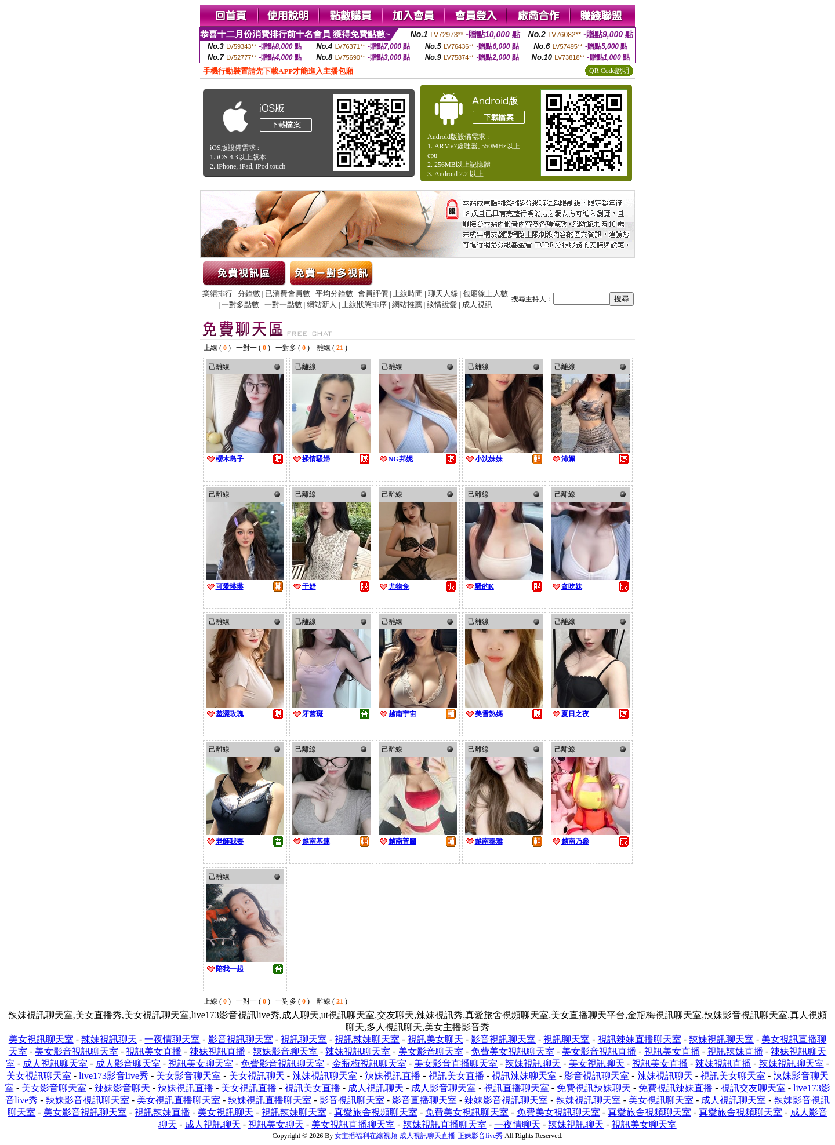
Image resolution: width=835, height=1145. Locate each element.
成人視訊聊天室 (55, 1064)
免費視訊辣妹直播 (675, 1088)
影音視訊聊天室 (240, 1039)
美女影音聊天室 (430, 1051)
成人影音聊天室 (128, 1064)
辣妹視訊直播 (217, 1051)
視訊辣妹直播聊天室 (639, 1039)
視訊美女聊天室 (200, 1064)
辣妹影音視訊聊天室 (87, 1100)
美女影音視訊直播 (599, 1051)
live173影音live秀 (113, 1076)
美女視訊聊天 (597, 1064)
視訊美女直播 (153, 1051)
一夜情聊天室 (172, 1039)
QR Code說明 (609, 71)
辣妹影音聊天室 (285, 1051)
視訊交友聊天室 (753, 1088)
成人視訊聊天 (376, 1088)
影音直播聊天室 (424, 1100)
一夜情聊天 (517, 1124)
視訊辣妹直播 (735, 1051)
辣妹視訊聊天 (109, 1039)
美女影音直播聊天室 (456, 1064)
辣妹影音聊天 (122, 1088)
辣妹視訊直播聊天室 (269, 1100)
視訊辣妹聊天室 (367, 1039)
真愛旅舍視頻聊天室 (376, 1112)
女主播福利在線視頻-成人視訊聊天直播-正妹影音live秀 (419, 1136)
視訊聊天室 (304, 1039)
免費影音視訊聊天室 (282, 1064)
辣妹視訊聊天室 (721, 1039)
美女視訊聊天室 (41, 1039)
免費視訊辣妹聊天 (594, 1088)
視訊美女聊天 (435, 1039)
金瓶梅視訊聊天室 (369, 1064)
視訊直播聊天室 (516, 1088)
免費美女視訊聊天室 (512, 1051)
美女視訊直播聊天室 (178, 1100)
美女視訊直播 (249, 1088)
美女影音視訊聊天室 (76, 1051)
